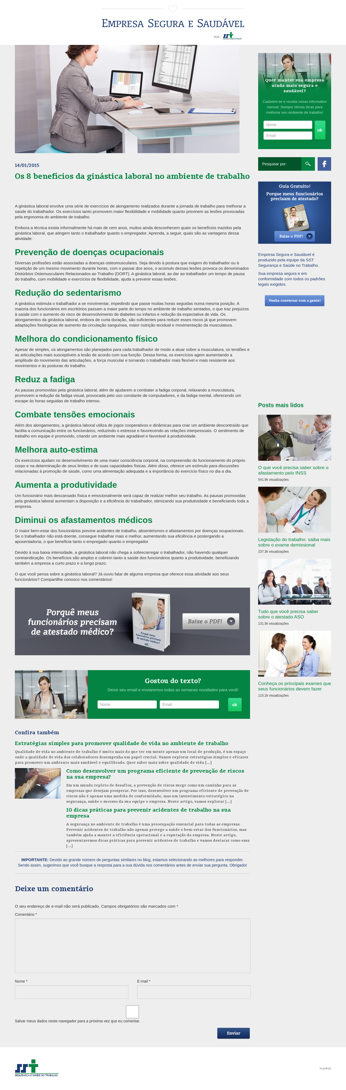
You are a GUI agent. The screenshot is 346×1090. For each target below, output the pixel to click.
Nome (21, 981)
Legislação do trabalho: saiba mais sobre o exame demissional (294, 542)
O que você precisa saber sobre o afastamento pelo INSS (293, 470)
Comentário (26, 914)
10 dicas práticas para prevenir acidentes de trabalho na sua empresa (148, 812)
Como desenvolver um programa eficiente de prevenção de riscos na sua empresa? (155, 774)
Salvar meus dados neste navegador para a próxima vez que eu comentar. (77, 1021)
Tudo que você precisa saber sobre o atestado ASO (288, 614)
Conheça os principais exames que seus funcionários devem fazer (294, 686)
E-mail (143, 981)
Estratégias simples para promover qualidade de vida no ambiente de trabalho (121, 743)
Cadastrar (235, 705)
